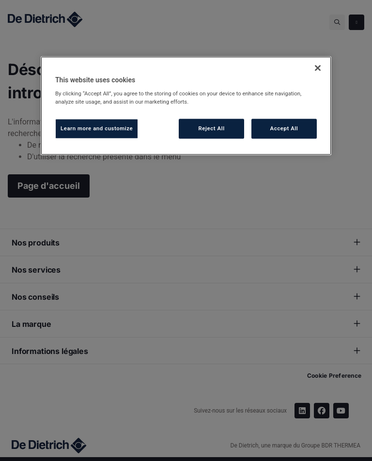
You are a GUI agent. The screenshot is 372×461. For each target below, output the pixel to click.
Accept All (284, 128)
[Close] (317, 67)
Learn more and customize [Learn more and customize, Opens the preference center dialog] (97, 128)
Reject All (212, 128)
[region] (186, 105)
